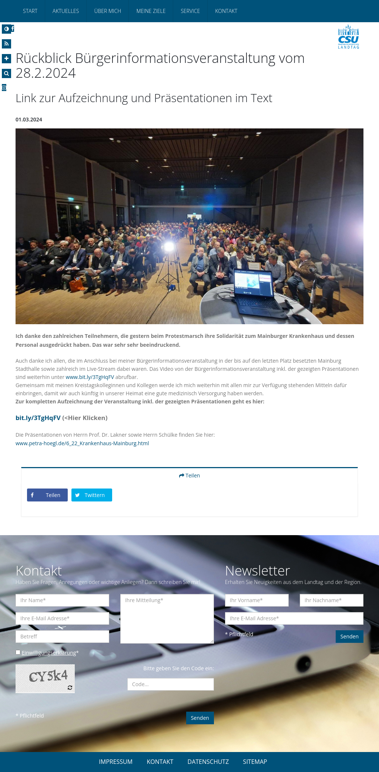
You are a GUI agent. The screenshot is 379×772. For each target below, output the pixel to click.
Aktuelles (66, 10)
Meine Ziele (150, 10)
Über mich (107, 10)
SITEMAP (255, 762)
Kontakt (226, 10)
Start (30, 10)
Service (190, 10)
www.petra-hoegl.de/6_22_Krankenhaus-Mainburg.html (82, 443)
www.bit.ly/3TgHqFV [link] (90, 376)
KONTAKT (160, 762)
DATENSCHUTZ (208, 762)
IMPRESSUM (116, 762)
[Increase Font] (6, 58)
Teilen (189, 475)
